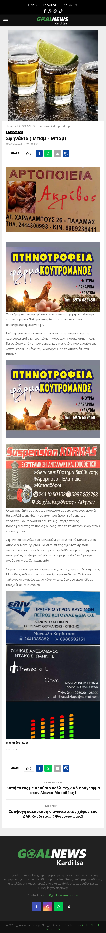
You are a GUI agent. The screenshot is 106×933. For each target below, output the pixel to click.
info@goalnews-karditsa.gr (60, 895)
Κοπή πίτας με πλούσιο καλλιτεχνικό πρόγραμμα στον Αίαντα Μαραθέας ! (53, 790)
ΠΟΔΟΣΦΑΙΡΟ (14, 132)
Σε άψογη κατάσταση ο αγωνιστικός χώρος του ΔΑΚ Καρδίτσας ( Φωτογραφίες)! (53, 814)
